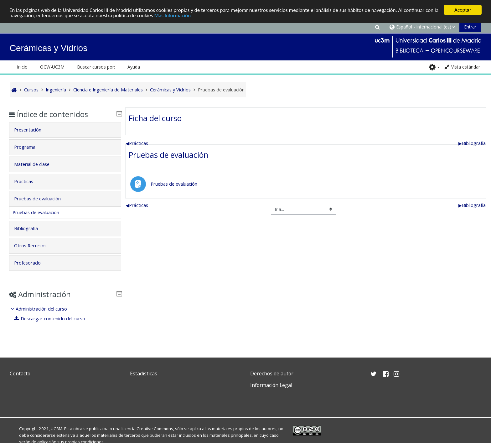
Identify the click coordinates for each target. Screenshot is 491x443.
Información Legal (271, 385)
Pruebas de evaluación (168, 154)
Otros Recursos (34, 246)
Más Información (172, 15)
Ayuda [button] (133, 67)
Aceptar (462, 10)
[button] (377, 26)
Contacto (20, 373)
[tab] (65, 129)
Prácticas (137, 143)
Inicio (22, 67)
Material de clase (36, 164)
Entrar (470, 27)
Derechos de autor (271, 373)
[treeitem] (64, 314)
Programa (29, 147)
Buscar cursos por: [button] (96, 67)
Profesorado (31, 263)
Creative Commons (155, 428)
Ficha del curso (155, 117)
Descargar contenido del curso (54, 319)
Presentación (32, 130)
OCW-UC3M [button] (52, 67)
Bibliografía (472, 143)
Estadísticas (143, 373)
